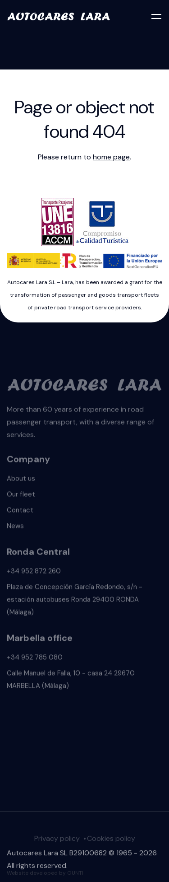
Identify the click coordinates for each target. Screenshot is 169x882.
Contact (20, 511)
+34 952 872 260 (34, 572)
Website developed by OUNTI (45, 873)
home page (111, 157)
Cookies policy (111, 840)
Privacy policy (57, 840)
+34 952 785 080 (35, 658)
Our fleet (21, 495)
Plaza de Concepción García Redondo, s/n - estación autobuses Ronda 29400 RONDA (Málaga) (74, 600)
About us (21, 479)
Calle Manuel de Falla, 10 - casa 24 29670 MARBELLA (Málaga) (71, 680)
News (15, 527)
